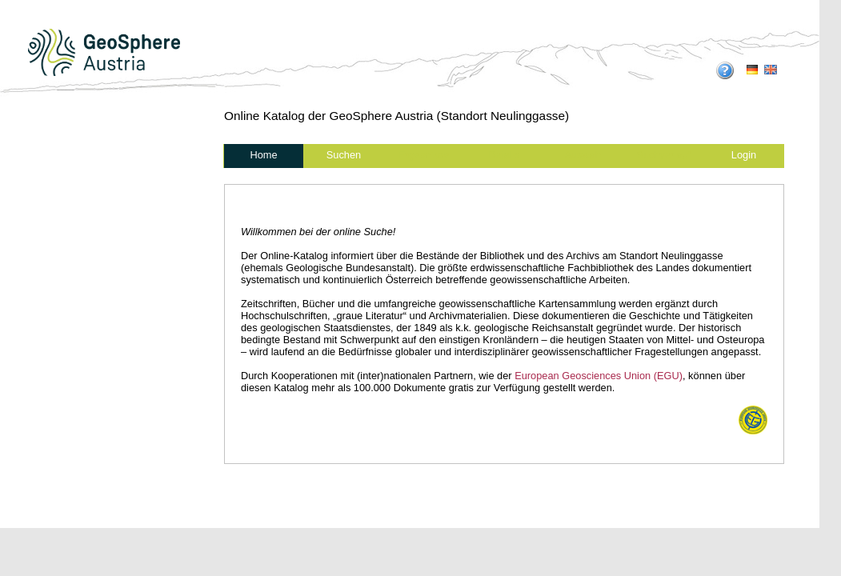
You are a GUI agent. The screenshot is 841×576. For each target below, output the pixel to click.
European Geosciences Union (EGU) (599, 376)
